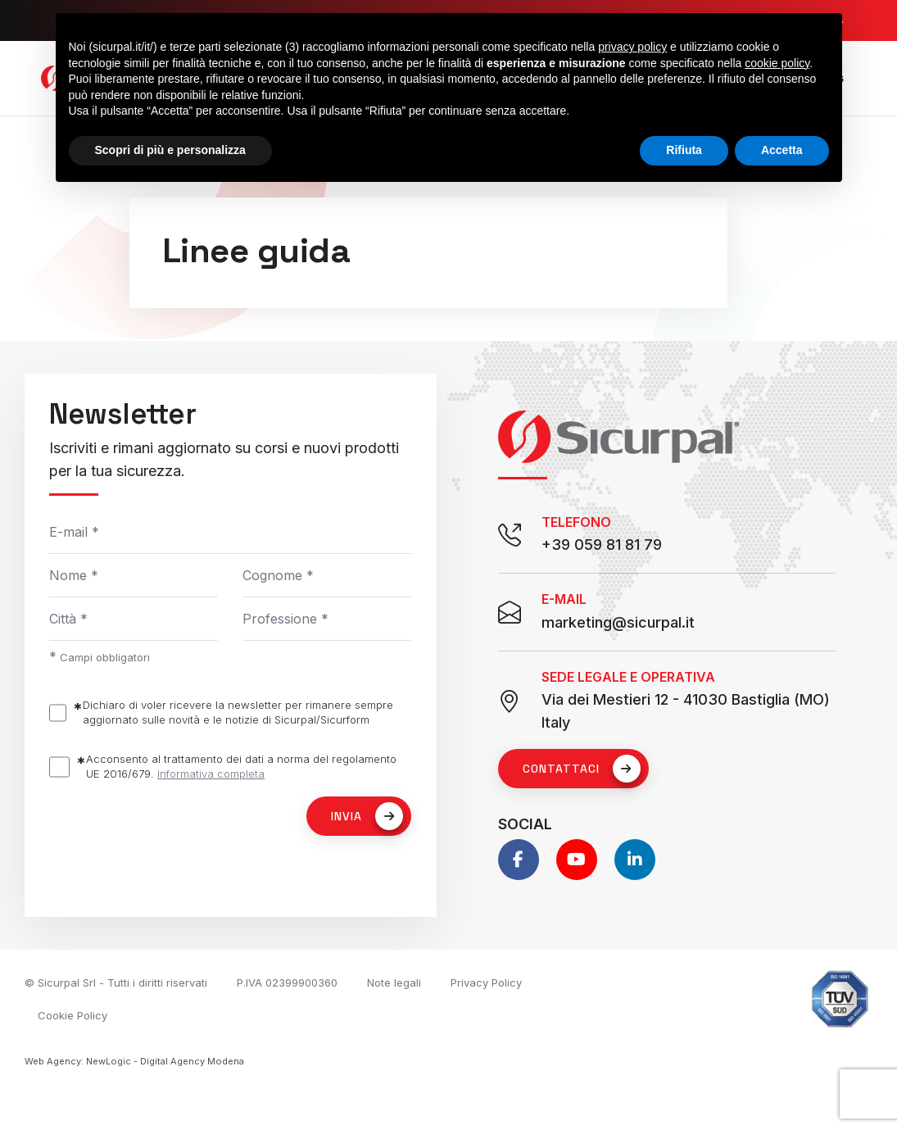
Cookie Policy (72, 1015)
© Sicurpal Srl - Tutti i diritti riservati (116, 982)
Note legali (394, 982)
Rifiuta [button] (684, 150)
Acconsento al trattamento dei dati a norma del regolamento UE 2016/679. (241, 766)
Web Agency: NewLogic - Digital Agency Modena (134, 1061)
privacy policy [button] (632, 46)
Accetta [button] (782, 150)
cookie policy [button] (777, 63)
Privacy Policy (486, 982)
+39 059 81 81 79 (601, 544)
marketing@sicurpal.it (618, 622)
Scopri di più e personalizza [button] (170, 150)
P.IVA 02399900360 (287, 982)
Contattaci (582, 769)
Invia (367, 816)
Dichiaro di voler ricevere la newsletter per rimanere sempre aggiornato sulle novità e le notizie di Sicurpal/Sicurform (238, 712)
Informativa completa (211, 773)
